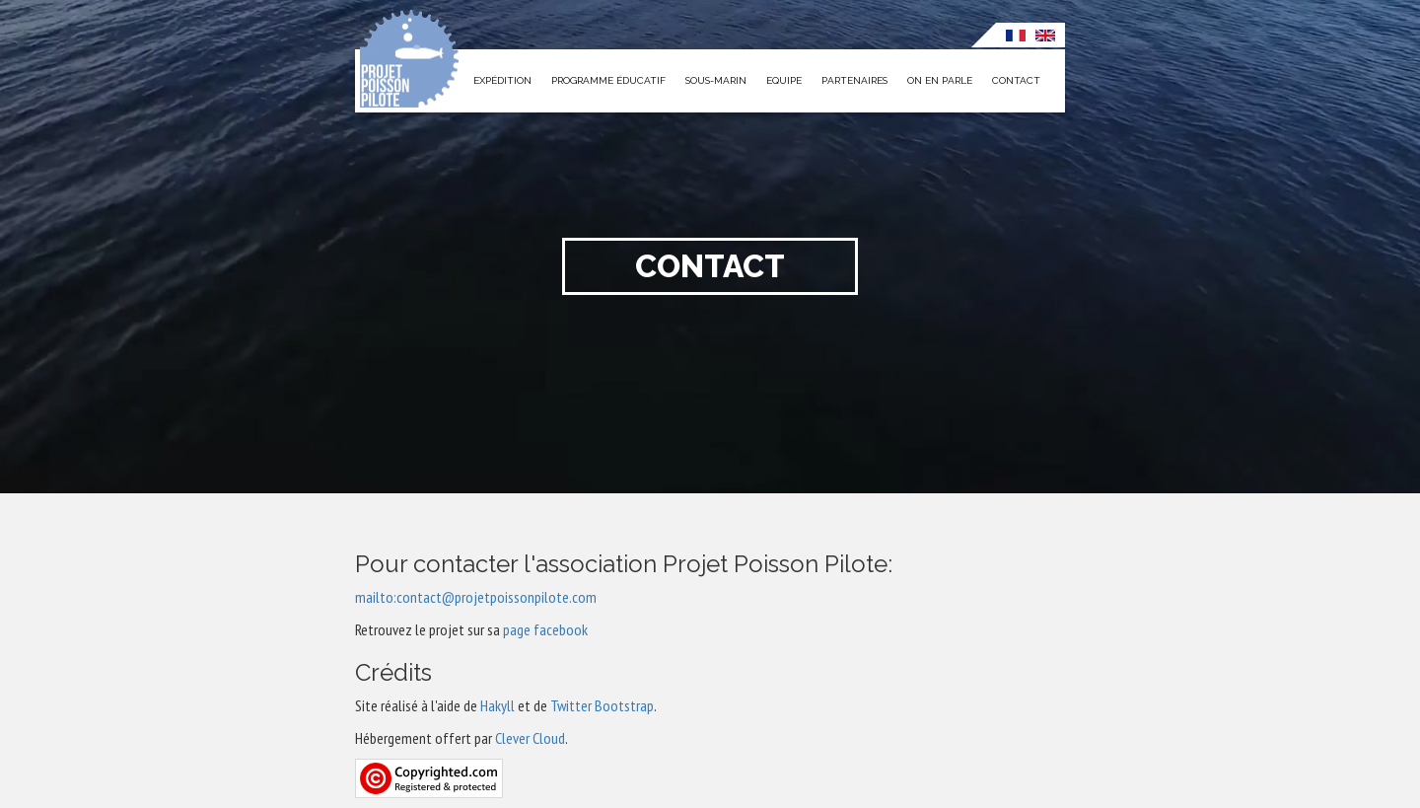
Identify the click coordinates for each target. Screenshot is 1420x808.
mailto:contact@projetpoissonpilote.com (476, 597)
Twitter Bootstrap (602, 705)
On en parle (939, 80)
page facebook (545, 629)
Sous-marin (715, 80)
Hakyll (497, 705)
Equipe (784, 80)
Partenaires (854, 80)
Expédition (502, 80)
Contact (1016, 80)
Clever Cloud (530, 738)
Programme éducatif (608, 80)
